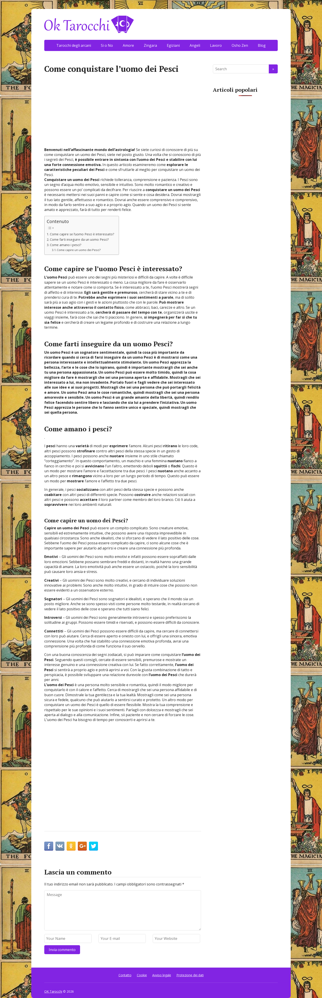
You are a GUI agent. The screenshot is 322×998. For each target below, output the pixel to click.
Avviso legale (161, 975)
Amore (128, 45)
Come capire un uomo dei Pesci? (79, 250)
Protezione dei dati (190, 975)
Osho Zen (240, 45)
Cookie (142, 975)
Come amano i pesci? (65, 245)
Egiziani (173, 45)
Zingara (150, 45)
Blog (262, 45)
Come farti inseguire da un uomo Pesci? (79, 239)
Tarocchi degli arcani (73, 45)
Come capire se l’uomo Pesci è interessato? (82, 234)
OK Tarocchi (53, 991)
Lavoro (216, 45)
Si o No (107, 45)
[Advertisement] (122, 113)
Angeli (195, 45)
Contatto (125, 975)
